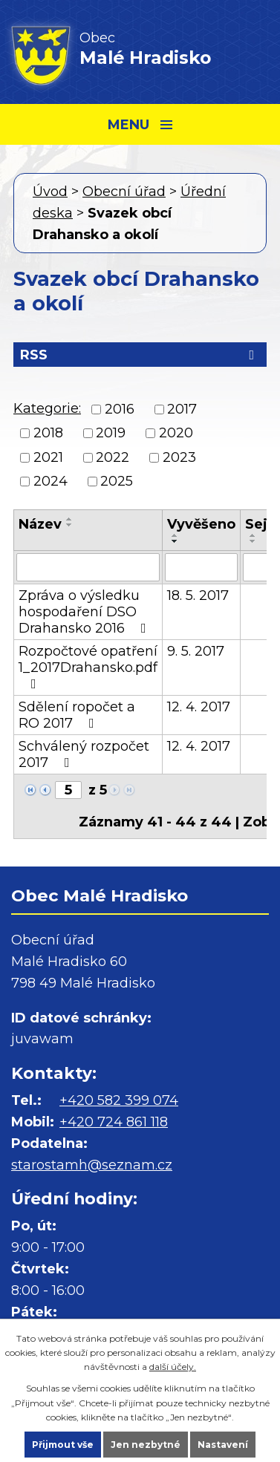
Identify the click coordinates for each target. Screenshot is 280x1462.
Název (40, 524)
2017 (182, 409)
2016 (119, 409)
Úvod (50, 191)
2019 (111, 433)
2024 (50, 481)
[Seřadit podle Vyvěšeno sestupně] (175, 541)
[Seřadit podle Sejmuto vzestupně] (253, 535)
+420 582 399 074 (118, 1100)
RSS (140, 355)
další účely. (172, 1366)
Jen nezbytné (145, 1444)
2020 (176, 433)
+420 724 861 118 (113, 1122)
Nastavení (223, 1444)
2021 (48, 457)
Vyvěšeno (201, 524)
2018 (48, 433)
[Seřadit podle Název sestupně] (70, 525)
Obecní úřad (124, 191)
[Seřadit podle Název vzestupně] (70, 519)
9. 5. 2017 (195, 651)
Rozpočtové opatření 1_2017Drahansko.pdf (88, 667)
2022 (112, 457)
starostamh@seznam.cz (91, 1165)
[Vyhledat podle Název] (88, 567)
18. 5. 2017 (198, 595)
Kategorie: (47, 408)
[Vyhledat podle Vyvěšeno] (201, 567)
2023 (179, 457)
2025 (116, 481)
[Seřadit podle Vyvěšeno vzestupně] (175, 535)
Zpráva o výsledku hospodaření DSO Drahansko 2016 (85, 611)
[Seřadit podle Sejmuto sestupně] (253, 541)
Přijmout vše (63, 1444)
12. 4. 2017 (198, 707)
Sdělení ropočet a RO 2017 (77, 715)
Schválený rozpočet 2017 (84, 754)
